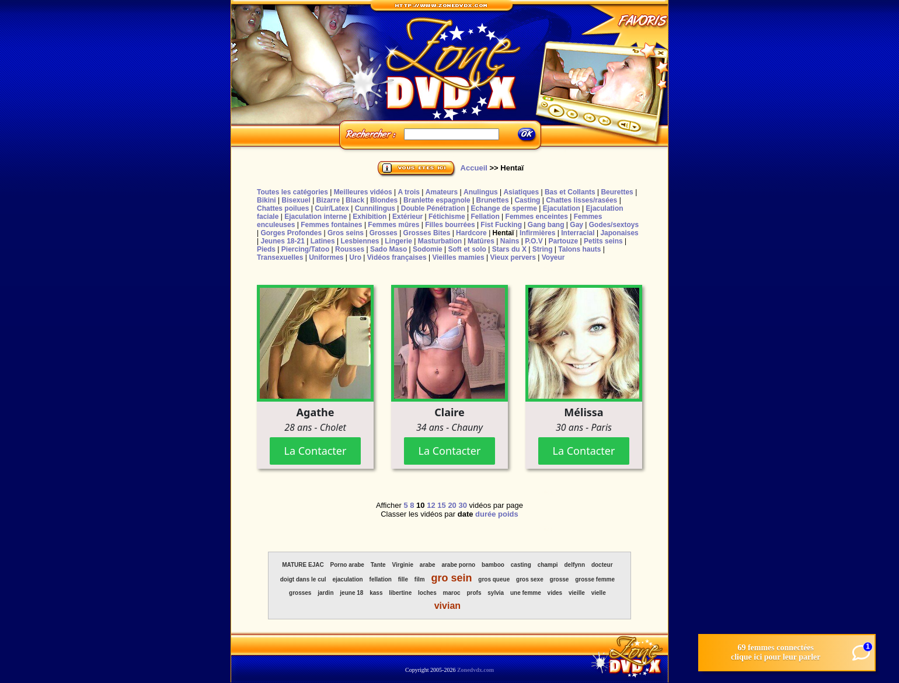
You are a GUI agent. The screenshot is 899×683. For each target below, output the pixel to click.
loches (427, 593)
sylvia (495, 593)
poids (508, 514)
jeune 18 (351, 593)
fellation (381, 579)
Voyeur (553, 257)
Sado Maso (388, 249)
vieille (577, 593)
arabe (427, 565)
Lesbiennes (359, 241)
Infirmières (537, 233)
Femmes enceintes (537, 216)
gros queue (494, 579)
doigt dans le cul (303, 579)
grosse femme (595, 579)
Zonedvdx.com (475, 670)
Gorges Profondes (291, 233)
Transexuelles (280, 257)
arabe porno (458, 565)
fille (403, 579)
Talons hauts (579, 249)
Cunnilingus (375, 208)
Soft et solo (467, 249)
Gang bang (546, 225)
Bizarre (328, 200)
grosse (559, 579)
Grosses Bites (427, 233)
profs (473, 593)
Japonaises (619, 233)
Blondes (384, 200)
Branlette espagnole (437, 200)
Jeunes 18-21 (282, 241)
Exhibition (369, 216)
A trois (409, 192)
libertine (400, 593)
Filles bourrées (450, 225)
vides (555, 593)
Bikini (266, 200)
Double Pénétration (433, 208)
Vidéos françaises (397, 257)
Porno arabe (347, 565)
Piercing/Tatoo (305, 249)
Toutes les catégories (292, 192)
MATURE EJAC (302, 565)
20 (452, 505)
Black (355, 200)
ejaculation (347, 579)
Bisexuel (295, 200)
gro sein (451, 578)
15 (441, 505)
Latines (323, 241)
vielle (598, 593)
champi (548, 565)
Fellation (485, 216)
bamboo (493, 565)
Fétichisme (446, 216)
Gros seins (345, 233)
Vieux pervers (513, 257)
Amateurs (442, 192)
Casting (527, 200)
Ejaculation (561, 208)
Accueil (474, 167)
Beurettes (617, 192)
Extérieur (407, 216)
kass (376, 593)
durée (485, 514)
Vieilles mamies (458, 257)
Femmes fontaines (331, 225)
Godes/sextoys (614, 225)
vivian (447, 606)
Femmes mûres (393, 225)
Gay (576, 225)
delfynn (574, 565)
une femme (525, 593)
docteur (602, 565)
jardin (325, 593)
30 (462, 505)
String (542, 249)
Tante (378, 565)
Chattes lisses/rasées (581, 200)
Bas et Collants (570, 192)
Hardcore (471, 233)
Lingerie (398, 241)
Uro (355, 257)
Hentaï (503, 233)
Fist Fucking (501, 225)
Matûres (481, 241)
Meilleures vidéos (363, 192)
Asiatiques (521, 192)
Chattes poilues (283, 208)
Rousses (349, 249)
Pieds (266, 249)
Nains (510, 241)
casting (521, 565)
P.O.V (533, 241)
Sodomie (427, 249)
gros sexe (529, 579)
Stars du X (509, 249)
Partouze (563, 241)
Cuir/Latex (332, 208)
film (419, 579)
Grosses (384, 233)
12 (431, 505)
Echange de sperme (504, 208)
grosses (300, 593)
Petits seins (603, 241)
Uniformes (326, 257)
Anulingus (481, 192)
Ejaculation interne (315, 216)
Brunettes (492, 200)
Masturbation (440, 241)
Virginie (403, 565)
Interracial (577, 233)
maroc (452, 593)
